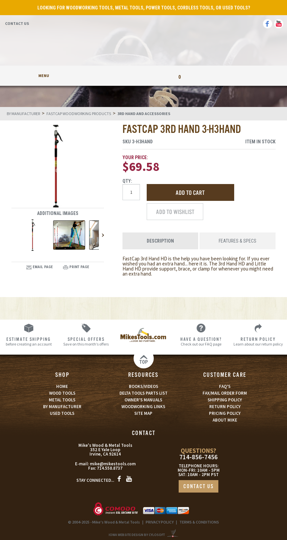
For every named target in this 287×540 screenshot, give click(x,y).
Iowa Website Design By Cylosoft (137, 535)
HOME (62, 386)
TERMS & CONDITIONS (199, 522)
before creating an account (29, 341)
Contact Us (17, 23)
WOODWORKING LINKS (143, 406)
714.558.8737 (109, 468)
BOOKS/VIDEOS (143, 386)
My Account (107, 75)
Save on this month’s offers (86, 341)
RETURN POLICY (225, 406)
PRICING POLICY (225, 413)
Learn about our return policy (258, 341)
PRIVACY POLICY (160, 522)
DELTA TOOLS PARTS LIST (143, 393)
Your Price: (135, 157)
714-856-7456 (198, 457)
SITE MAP (143, 413)
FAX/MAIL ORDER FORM (225, 393)
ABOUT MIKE (225, 420)
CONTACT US (198, 486)
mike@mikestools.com (113, 464)
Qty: (127, 181)
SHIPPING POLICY (225, 400)
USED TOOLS (62, 413)
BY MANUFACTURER (62, 406)
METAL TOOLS (62, 400)
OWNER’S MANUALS (143, 400)
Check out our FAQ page (201, 341)
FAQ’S (224, 386)
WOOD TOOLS (62, 393)
